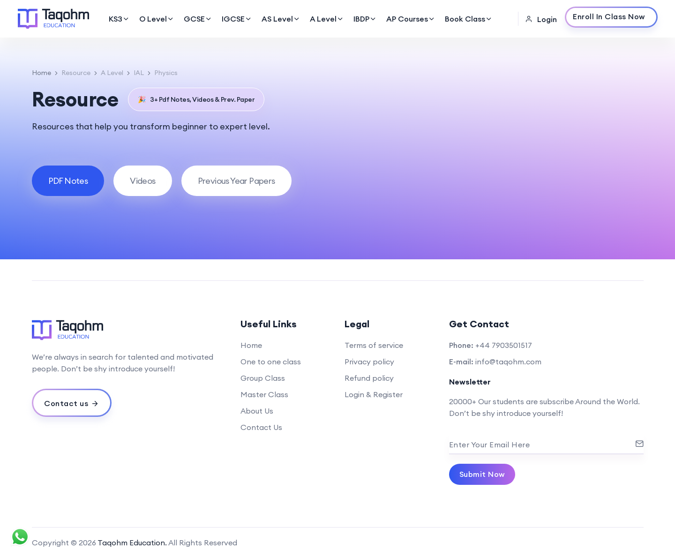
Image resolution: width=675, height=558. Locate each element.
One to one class (270, 361)
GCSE (198, 19)
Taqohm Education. (132, 542)
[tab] (68, 181)
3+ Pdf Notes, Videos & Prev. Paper (196, 99)
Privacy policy (369, 361)
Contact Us (261, 427)
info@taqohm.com (508, 361)
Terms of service (374, 345)
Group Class (262, 378)
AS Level (281, 19)
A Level (327, 19)
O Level (156, 19)
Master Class (264, 394)
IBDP (365, 19)
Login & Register (374, 394)
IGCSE (237, 19)
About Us (256, 410)
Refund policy (369, 378)
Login (541, 19)
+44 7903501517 (503, 345)
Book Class (469, 19)
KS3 (119, 19)
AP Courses (410, 19)
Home (41, 72)
